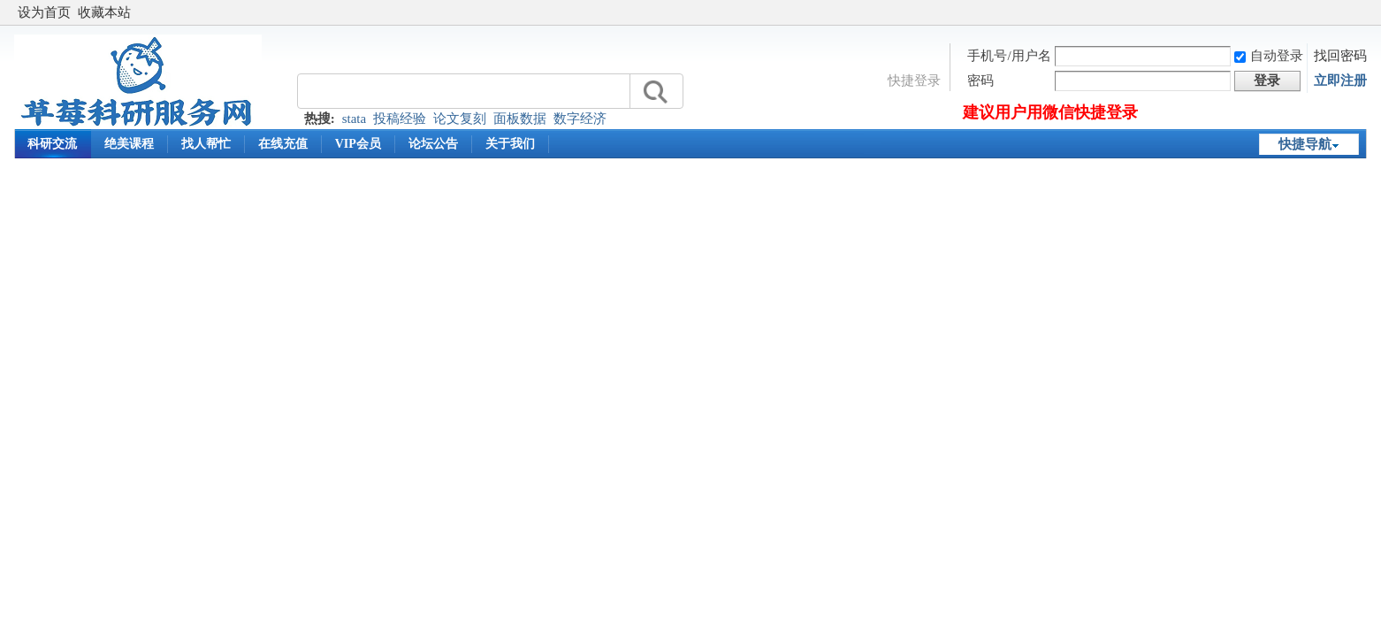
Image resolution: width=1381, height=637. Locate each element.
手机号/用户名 (1008, 56)
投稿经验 (399, 118)
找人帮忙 (206, 143)
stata (354, 118)
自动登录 (1268, 56)
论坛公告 (433, 143)
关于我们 (510, 143)
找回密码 (1340, 56)
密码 (980, 80)
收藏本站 (104, 12)
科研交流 (52, 143)
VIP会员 (358, 143)
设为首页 (44, 12)
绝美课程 (129, 143)
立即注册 (1340, 80)
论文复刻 (459, 118)
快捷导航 (1304, 144)
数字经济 (580, 118)
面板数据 (519, 118)
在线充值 (283, 143)
